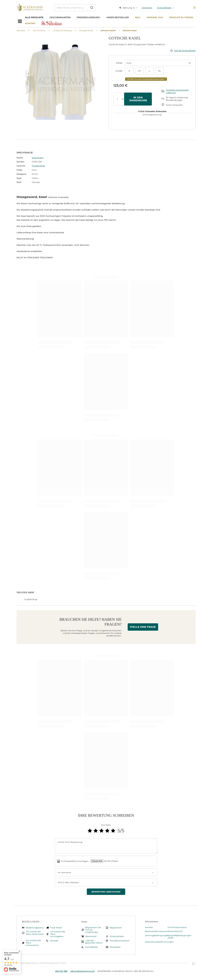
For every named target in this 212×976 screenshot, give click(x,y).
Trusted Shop (38, 165)
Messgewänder (86, 30)
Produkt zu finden (181, 17)
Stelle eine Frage (143, 626)
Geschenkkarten (60, 17)
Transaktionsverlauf (119, 940)
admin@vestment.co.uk (82, 971)
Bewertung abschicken (106, 891)
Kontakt (30, 23)
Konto (84, 922)
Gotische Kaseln (108, 30)
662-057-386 (61, 971)
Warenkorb (90, 936)
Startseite (21, 30)
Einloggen (147, 7)
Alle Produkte (34, 17)
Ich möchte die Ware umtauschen (33, 942)
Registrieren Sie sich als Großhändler (93, 929)
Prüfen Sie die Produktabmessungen (146, 79)
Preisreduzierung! (88, 17)
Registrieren (116, 928)
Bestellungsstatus (35, 928)
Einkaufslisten (164, 7)
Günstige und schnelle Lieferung (177, 91)
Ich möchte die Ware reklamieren (35, 932)
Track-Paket (56, 928)
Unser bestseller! (117, 17)
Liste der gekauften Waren (94, 941)
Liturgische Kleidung (62, 30)
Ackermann (38, 157)
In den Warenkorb (138, 99)
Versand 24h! (154, 17)
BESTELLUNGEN (30, 922)
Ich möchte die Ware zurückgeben (57, 934)
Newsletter (115, 947)
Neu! (137, 17)
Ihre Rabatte (91, 947)
